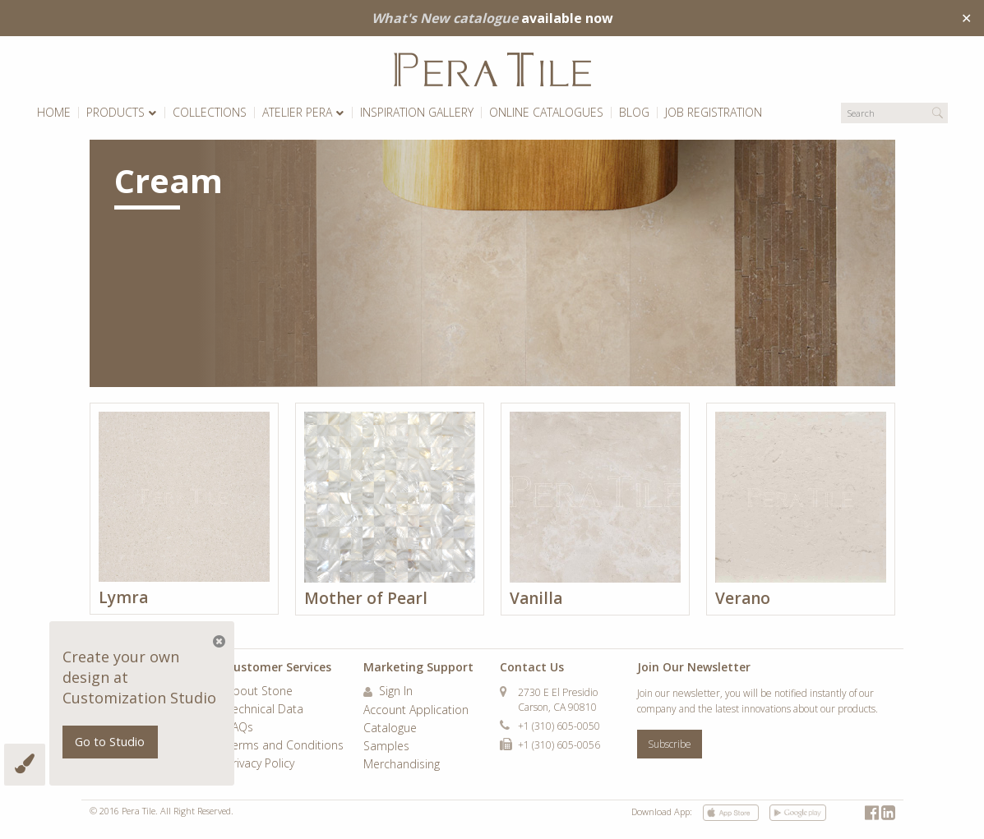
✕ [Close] (966, 18)
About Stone (259, 691)
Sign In (388, 691)
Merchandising (401, 765)
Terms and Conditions (285, 746)
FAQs (239, 728)
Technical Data (264, 710)
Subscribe (669, 744)
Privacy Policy (260, 764)
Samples (386, 747)
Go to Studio (110, 741)
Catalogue (390, 728)
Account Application (416, 710)
